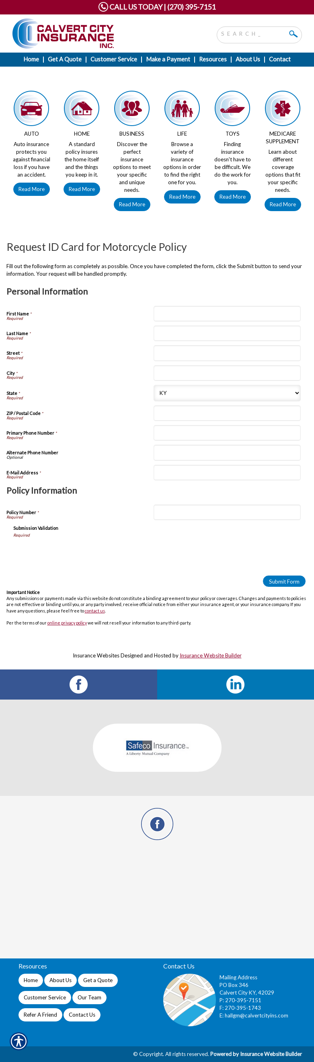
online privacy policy (67, 622)
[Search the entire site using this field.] (253, 33)
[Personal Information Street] (227, 353)
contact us (95, 610)
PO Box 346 (234, 985)
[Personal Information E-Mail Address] (227, 472)
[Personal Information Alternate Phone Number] (227, 452)
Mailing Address (238, 977)
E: (222, 1015)
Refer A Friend (40, 1014)
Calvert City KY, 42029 (247, 992)
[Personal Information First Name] (227, 313)
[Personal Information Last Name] (227, 333)
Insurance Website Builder (211, 655)
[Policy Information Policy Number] (227, 512)
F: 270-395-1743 (240, 1008)
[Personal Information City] (227, 373)
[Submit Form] (284, 581)
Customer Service (45, 997)
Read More (31, 189)
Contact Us (82, 1014)
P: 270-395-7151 (240, 1000)
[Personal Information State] (227, 393)
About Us (60, 980)
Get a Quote (98, 980)
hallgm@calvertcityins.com (256, 1015)
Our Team (89, 997)
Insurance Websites (96, 655)
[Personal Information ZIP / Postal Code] (227, 413)
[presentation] (74, 553)
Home (31, 980)
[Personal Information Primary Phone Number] (227, 433)
